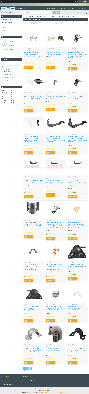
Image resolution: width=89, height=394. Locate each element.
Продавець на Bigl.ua (44, 390)
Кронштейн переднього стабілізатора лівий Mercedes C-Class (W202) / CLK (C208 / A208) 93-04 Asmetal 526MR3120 (33, 182)
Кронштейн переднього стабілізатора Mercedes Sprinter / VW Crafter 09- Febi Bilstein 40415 (76, 349)
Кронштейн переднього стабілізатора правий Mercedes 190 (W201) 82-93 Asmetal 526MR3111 (54, 181)
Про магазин (6, 380)
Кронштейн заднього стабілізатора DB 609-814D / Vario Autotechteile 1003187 (33, 224)
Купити (29, 67)
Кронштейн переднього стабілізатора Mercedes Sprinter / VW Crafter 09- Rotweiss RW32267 (75, 97)
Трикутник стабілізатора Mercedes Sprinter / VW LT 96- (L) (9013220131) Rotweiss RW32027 (55, 53)
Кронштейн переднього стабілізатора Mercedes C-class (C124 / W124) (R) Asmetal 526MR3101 (77, 139)
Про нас (78, 8)
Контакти (84, 8)
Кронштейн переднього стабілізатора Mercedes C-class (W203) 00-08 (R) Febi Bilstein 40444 (54, 349)
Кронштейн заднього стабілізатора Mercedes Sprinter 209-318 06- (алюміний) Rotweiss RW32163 (33, 53)
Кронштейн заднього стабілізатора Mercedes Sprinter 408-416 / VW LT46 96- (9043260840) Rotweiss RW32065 (77, 54)
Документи (5, 25)
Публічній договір (30, 380)
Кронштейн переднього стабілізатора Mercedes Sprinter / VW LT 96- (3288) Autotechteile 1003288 (54, 267)
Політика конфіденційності (60, 392)
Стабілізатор (54, 16)
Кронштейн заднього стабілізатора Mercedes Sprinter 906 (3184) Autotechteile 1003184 (31, 267)
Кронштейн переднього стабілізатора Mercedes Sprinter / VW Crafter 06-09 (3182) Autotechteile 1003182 (54, 225)
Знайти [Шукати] (57, 12)
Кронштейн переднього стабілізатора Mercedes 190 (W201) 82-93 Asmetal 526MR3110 (32, 139)
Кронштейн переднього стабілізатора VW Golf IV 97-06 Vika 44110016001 (77, 308)
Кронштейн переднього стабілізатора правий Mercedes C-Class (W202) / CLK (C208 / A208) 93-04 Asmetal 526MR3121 (77, 182)
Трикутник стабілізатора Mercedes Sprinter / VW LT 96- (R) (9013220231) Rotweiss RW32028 (33, 97)
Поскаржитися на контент (45, 392)
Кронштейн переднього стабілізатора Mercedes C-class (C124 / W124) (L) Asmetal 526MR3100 (55, 139)
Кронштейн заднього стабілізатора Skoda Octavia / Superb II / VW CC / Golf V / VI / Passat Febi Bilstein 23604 (33, 349)
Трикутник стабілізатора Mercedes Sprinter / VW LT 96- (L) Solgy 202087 (77, 266)
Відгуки (4, 30)
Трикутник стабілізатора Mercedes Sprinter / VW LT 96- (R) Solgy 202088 (33, 308)
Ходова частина (43, 16)
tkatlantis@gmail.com (9, 77)
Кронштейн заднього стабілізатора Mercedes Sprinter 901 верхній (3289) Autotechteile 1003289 (76, 225)
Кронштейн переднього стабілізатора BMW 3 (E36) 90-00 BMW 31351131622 (55, 308)
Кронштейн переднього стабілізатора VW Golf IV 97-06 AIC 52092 (55, 96)
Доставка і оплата (69, 8)
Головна (47, 8)
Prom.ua (53, 389)
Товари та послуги (56, 8)
